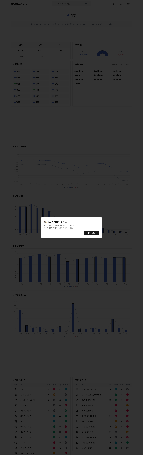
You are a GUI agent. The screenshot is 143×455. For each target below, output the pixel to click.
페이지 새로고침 (91, 233)
